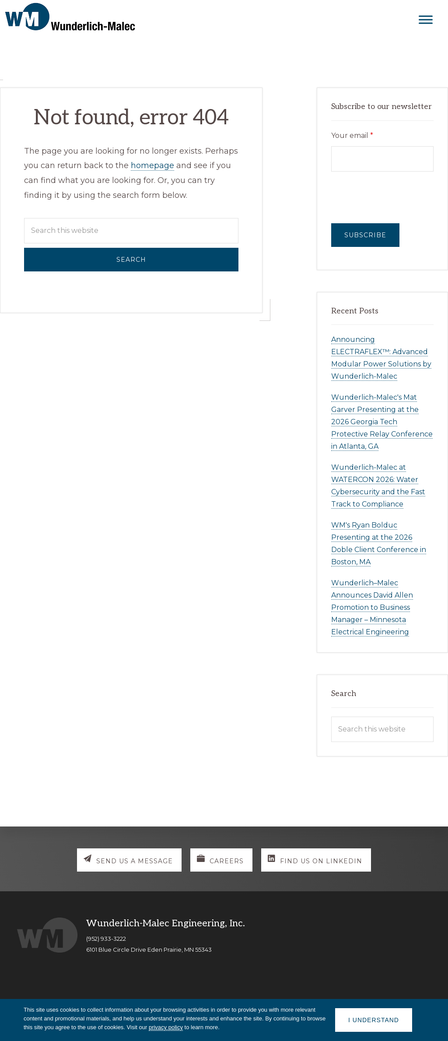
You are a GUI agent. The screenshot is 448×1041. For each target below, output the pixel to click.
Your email (352, 135)
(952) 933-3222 (106, 938)
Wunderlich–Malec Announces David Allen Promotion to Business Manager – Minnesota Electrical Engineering (372, 607)
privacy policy (166, 1027)
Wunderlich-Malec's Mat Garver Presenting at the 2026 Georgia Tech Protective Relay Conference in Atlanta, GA (382, 421)
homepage (152, 165)
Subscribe (365, 235)
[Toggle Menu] (426, 19)
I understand (373, 1019)
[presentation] (382, 197)
